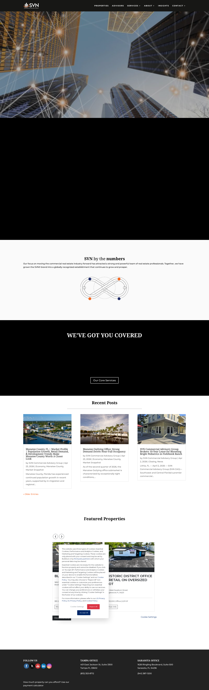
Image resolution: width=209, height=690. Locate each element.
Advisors (118, 6)
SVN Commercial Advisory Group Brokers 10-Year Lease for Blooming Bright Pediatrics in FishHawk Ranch (161, 451)
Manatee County (54, 466)
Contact (177, 6)
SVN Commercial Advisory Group (46, 463)
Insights (163, 6)
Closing (152, 461)
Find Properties (105, 76)
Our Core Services (104, 380)
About (148, 6)
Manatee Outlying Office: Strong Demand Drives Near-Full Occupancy (104, 450)
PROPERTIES (101, 6)
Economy (40, 466)
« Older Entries (30, 494)
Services (132, 6)
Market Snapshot (35, 470)
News (160, 461)
